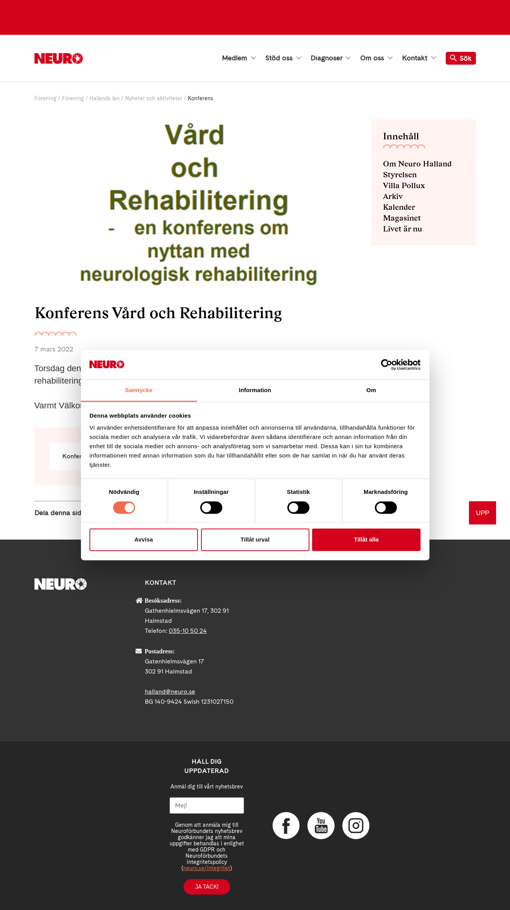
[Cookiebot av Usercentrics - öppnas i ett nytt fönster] (387, 364)
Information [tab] (255, 390)
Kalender (399, 207)
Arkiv (393, 196)
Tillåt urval (255, 539)
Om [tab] (371, 390)
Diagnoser (331, 58)
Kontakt (419, 58)
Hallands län (104, 98)
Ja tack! (206, 887)
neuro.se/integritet (206, 868)
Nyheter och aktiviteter (153, 98)
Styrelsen (400, 174)
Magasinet (402, 218)
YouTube (321, 825)
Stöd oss (283, 58)
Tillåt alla (366, 539)
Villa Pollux (404, 185)
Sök (461, 58)
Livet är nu (402, 228)
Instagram (355, 825)
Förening (45, 98)
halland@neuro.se (170, 691)
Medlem (239, 58)
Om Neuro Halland (417, 163)
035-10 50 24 (188, 630)
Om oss (376, 58)
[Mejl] (207, 805)
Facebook (286, 825)
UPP (482, 513)
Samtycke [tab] (139, 390)
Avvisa (143, 539)
